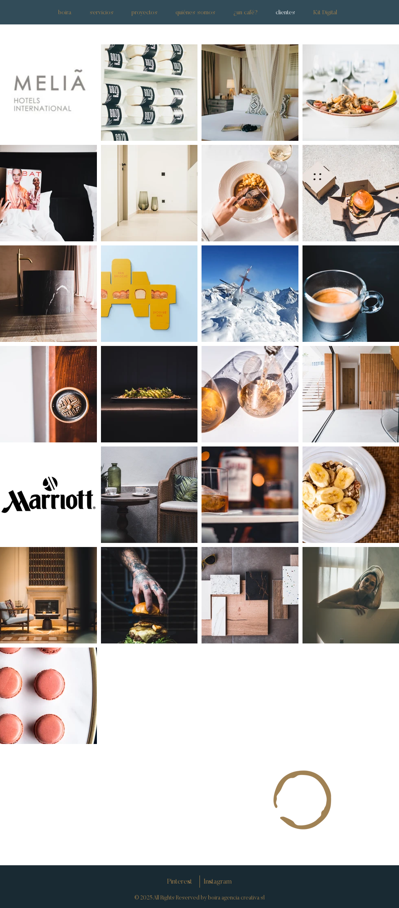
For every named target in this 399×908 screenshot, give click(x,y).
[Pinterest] (179, 882)
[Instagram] (218, 882)
